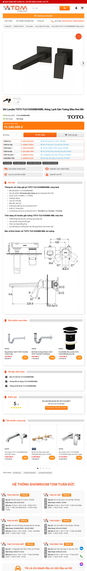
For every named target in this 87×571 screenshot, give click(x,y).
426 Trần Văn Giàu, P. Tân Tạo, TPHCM (55, 158)
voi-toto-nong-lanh (29, 473)
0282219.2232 (27, 155)
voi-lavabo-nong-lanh (45, 473)
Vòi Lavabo (29, 26)
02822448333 (78, 21)
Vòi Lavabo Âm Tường (42, 26)
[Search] (65, 8)
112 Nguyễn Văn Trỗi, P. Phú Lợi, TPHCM (56, 155)
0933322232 (67, 21)
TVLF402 (59, 211)
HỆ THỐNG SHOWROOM (24, 21)
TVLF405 (40, 211)
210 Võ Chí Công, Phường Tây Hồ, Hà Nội (56, 151)
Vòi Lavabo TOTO (19, 163)
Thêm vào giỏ (71, 135)
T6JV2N (51, 211)
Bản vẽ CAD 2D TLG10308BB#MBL (22, 377)
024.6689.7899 (27, 151)
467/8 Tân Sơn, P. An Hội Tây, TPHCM (54, 145)
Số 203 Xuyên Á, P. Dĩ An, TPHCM (53, 141)
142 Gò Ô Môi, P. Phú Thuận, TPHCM (54, 148)
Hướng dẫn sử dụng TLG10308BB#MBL (24, 381)
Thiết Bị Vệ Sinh (18, 26)
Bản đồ (25, 495)
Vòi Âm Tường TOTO (34, 163)
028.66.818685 (27, 148)
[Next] (82, 63)
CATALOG (40, 21)
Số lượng (6, 135)
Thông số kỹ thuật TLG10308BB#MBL (23, 386)
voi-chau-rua (17, 473)
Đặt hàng (40, 135)
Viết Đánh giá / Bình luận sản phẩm (56, 408)
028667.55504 (27, 145)
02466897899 (19, 528)
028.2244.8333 (27, 141)
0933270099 (29, 528)
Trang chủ (8, 26)
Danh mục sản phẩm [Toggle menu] (43, 16)
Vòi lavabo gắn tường (27, 193)
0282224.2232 (27, 158)
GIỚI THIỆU (8, 21)
